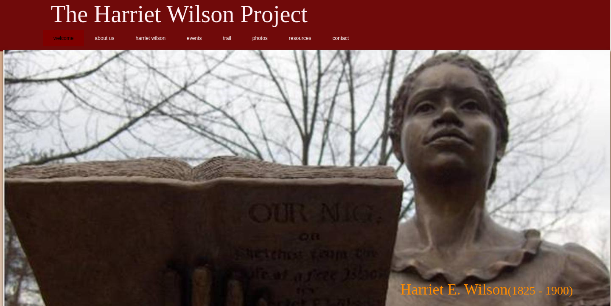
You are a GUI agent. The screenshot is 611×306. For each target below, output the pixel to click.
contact (341, 38)
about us (104, 38)
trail (227, 38)
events (194, 38)
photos (260, 38)
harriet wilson (150, 38)
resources (300, 38)
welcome (63, 38)
